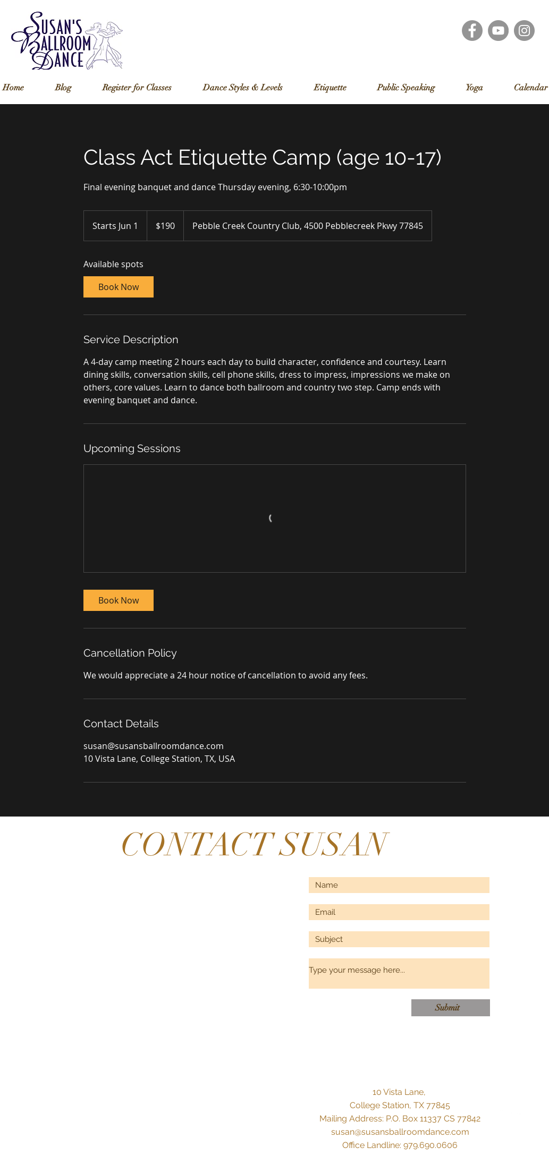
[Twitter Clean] (498, 1114)
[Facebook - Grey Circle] (472, 30)
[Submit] (450, 1007)
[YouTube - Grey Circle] (498, 30)
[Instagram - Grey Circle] (524, 30)
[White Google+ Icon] (516, 1114)
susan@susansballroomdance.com (400, 1132)
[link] (118, 287)
